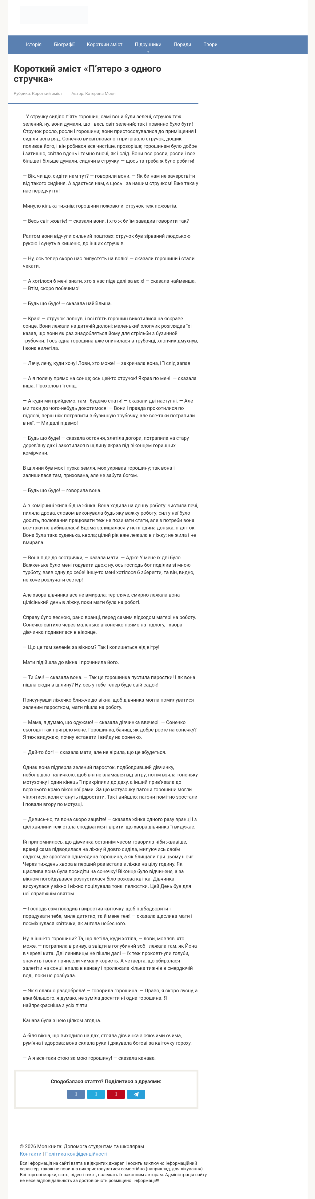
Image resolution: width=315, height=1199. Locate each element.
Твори (210, 44)
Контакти (31, 1154)
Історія (34, 44)
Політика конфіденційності (76, 1154)
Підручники (148, 44)
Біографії (64, 44)
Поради (182, 44)
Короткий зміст (104, 44)
